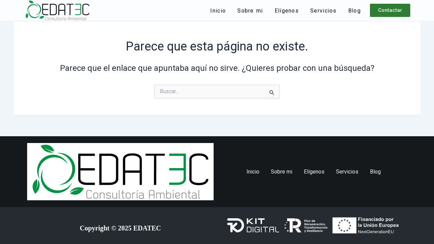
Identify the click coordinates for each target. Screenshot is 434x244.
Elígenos (287, 10)
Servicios (323, 10)
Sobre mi (250, 10)
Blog (354, 10)
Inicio (218, 10)
